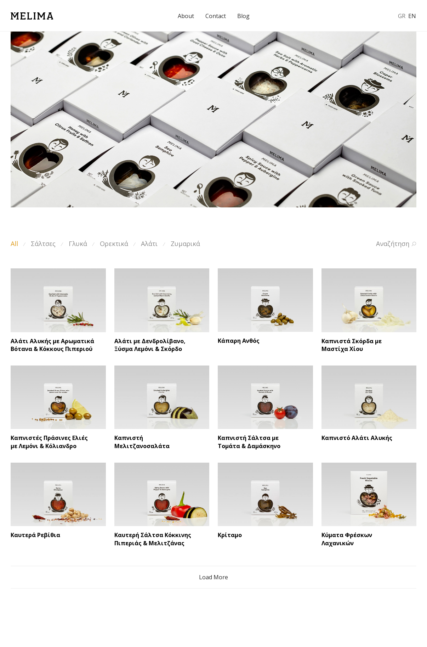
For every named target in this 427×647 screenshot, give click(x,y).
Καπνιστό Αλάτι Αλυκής (356, 438)
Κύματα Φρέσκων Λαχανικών (346, 539)
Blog (243, 16)
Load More (213, 577)
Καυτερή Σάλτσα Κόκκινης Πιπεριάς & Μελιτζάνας (152, 539)
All (14, 243)
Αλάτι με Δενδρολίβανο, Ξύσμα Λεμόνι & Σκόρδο (150, 345)
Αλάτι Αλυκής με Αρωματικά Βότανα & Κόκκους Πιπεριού (52, 345)
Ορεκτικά (114, 243)
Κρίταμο (230, 535)
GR (401, 16)
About (186, 16)
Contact (215, 16)
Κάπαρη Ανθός (239, 341)
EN (412, 16)
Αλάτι (149, 243)
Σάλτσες (43, 243)
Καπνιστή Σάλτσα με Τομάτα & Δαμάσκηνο (249, 442)
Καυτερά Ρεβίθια (35, 535)
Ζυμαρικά (185, 243)
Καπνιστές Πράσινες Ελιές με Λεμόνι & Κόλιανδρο (49, 442)
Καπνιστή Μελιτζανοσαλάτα (142, 442)
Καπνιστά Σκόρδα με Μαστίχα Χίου (351, 345)
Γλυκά (78, 243)
